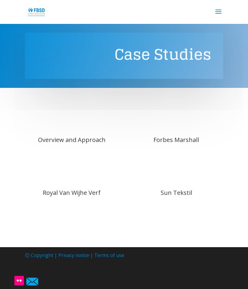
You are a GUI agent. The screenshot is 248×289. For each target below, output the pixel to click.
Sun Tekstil (176, 193)
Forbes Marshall (176, 140)
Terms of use (109, 255)
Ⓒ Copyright (39, 255)
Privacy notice (73, 255)
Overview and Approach (72, 140)
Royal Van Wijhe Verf (72, 193)
